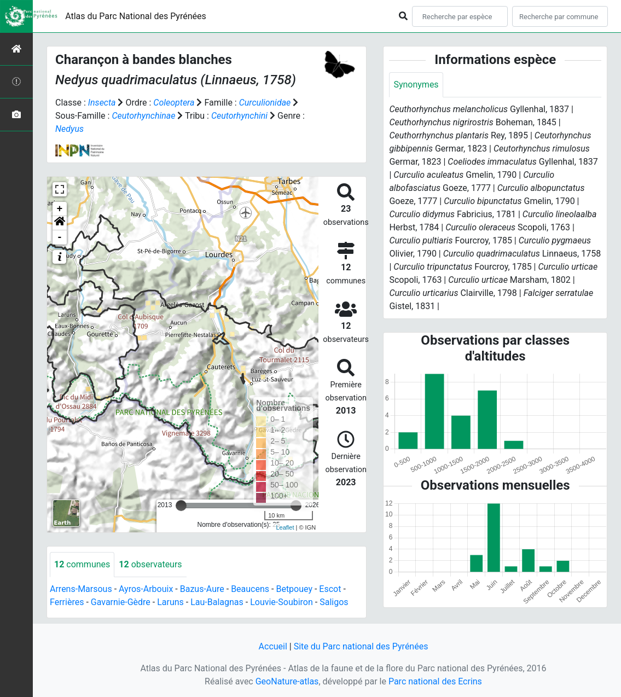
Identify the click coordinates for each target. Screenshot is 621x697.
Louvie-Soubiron (281, 602)
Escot (330, 589)
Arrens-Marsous (81, 589)
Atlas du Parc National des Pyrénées (135, 16)
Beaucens (250, 589)
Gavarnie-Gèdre (120, 602)
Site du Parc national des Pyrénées (361, 646)
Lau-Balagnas (216, 602)
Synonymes (415, 84)
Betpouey (294, 589)
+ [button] (60, 209)
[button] (60, 223)
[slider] (181, 505)
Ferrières (67, 602)
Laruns (170, 602)
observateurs (150, 564)
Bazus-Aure (202, 589)
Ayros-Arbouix (146, 589)
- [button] (60, 237)
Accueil (273, 646)
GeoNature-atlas (287, 681)
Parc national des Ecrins (435, 681)
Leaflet (285, 527)
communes (82, 564)
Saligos (334, 602)
